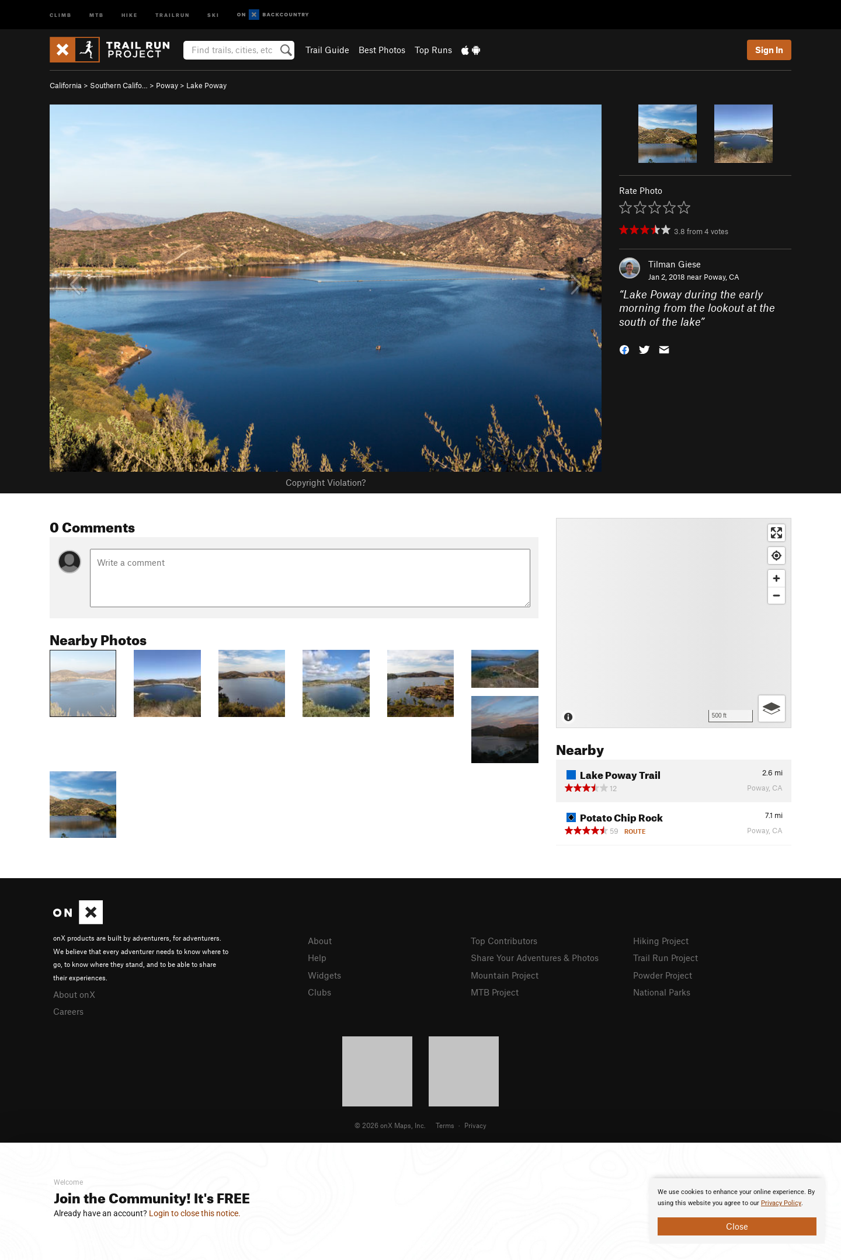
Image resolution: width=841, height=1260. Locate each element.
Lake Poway (206, 85)
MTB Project (495, 992)
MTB (96, 14)
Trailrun (172, 14)
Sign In (769, 49)
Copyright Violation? (326, 482)
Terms (445, 1125)
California (66, 85)
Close (737, 1226)
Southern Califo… (119, 85)
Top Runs (433, 49)
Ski (213, 14)
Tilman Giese (674, 264)
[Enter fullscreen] (776, 532)
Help (317, 957)
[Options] (772, 708)
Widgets (324, 975)
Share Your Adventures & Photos (535, 957)
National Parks (661, 992)
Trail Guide (327, 49)
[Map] (674, 623)
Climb (61, 14)
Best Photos (382, 49)
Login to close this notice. (195, 1213)
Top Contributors (504, 940)
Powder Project (662, 975)
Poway (167, 85)
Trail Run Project (665, 957)
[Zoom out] (776, 595)
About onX (74, 994)
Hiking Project (661, 940)
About (320, 940)
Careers (68, 1011)
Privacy (475, 1125)
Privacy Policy (781, 1203)
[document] (737, 1210)
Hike (129, 14)
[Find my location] (776, 555)
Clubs (319, 992)
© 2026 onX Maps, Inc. (390, 1125)
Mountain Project (504, 975)
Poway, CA (721, 276)
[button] (624, 349)
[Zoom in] (776, 578)
